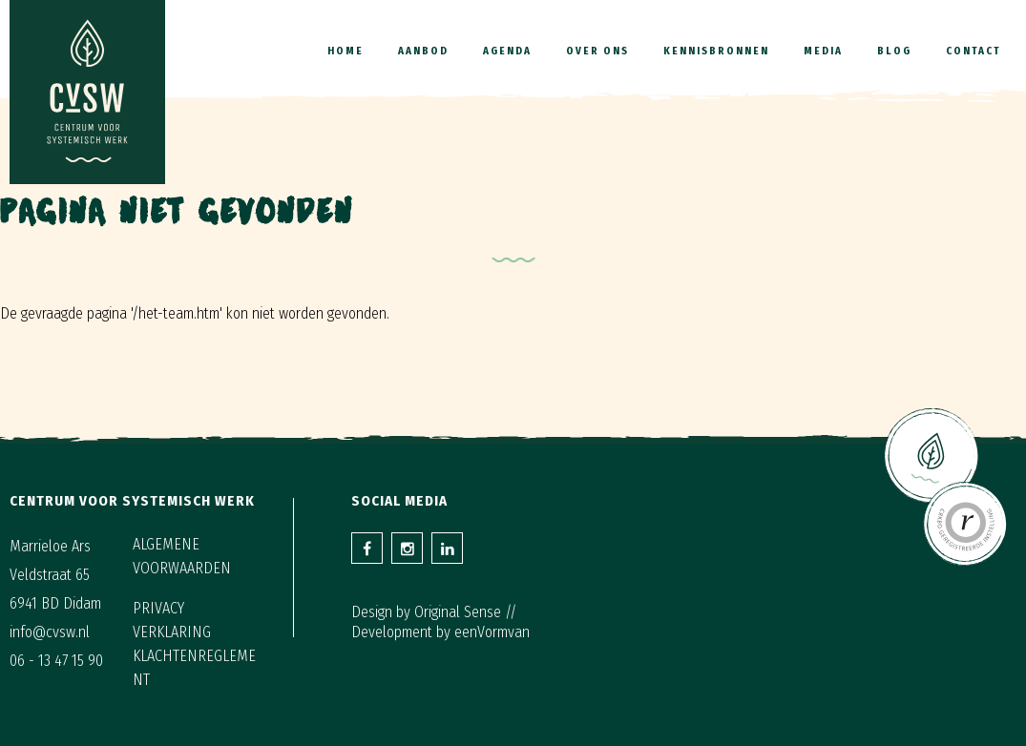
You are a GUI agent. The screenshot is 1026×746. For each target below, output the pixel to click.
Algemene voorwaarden (182, 556)
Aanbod (423, 51)
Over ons (597, 51)
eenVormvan (492, 632)
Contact (973, 51)
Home (345, 51)
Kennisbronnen (716, 51)
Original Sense (457, 612)
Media (823, 51)
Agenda (507, 51)
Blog (894, 51)
